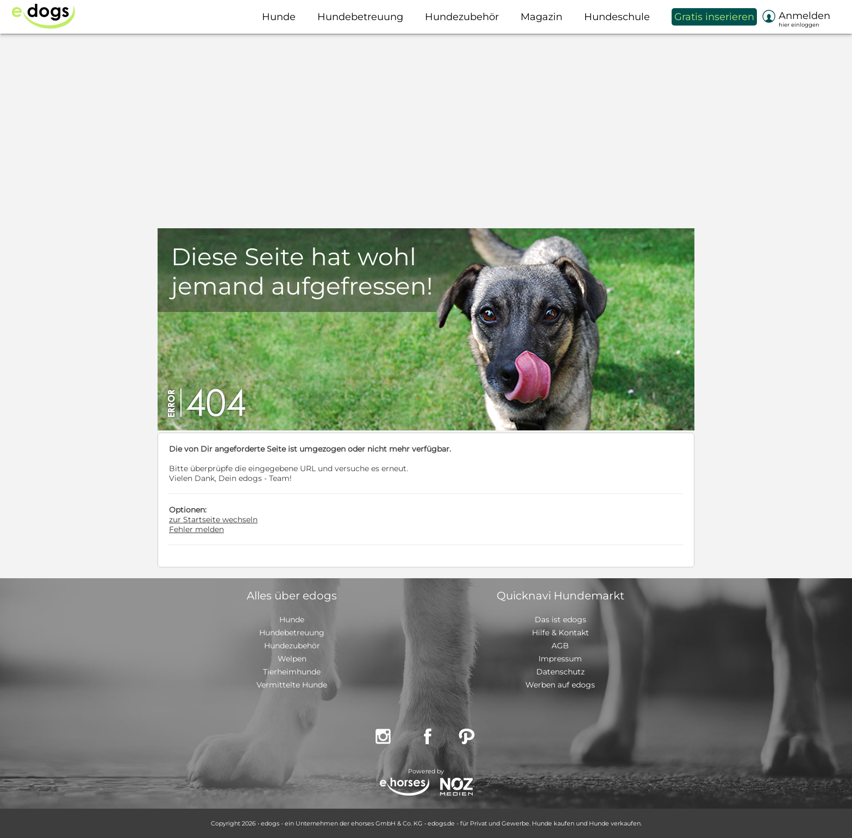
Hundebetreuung (291, 632)
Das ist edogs (560, 619)
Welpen (292, 659)
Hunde (291, 619)
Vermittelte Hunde (291, 685)
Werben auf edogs (560, 685)
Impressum (560, 659)
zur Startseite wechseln (213, 519)
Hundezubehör (292, 646)
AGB (560, 646)
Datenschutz (560, 672)
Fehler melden (196, 529)
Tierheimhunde (292, 672)
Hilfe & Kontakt (560, 632)
